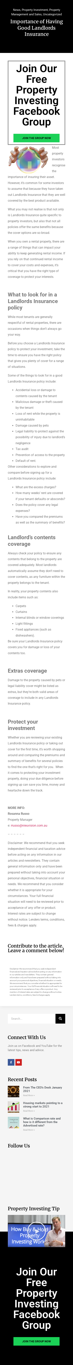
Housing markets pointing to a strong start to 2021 (42, 1104)
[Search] (60, 1019)
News (16, 10)
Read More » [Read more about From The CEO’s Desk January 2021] (29, 1095)
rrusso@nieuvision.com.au (29, 825)
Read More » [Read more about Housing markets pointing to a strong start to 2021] (29, 1111)
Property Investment (35, 10)
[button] (36, 1231)
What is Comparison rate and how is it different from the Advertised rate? (42, 1122)
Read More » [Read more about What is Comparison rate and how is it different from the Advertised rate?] (29, 1130)
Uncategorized (52, 14)
